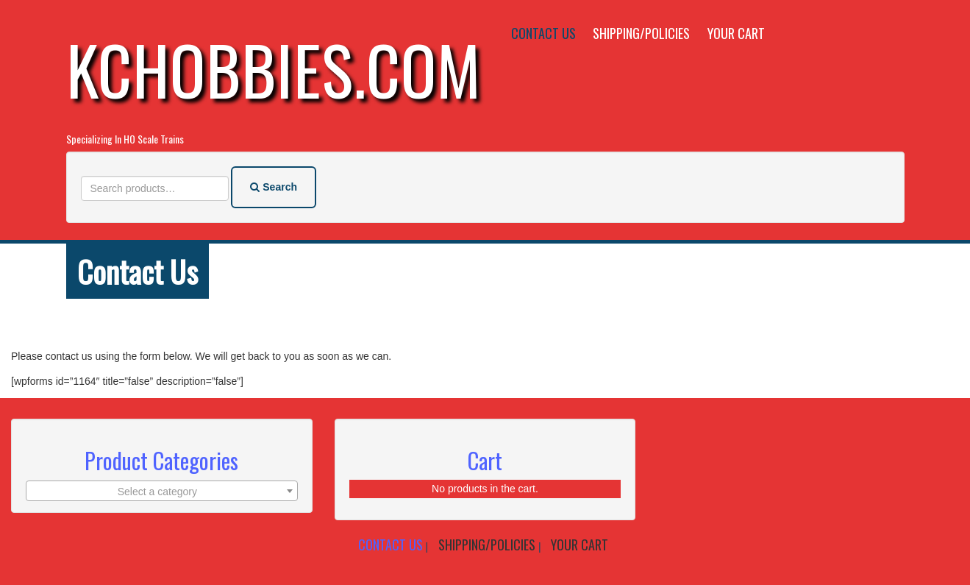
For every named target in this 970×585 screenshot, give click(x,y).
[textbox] (161, 491)
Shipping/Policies (641, 33)
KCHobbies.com (273, 69)
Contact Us (543, 33)
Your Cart (736, 33)
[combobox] (162, 491)
